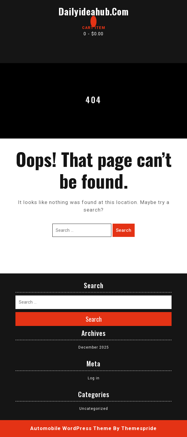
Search (123, 230)
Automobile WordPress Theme (71, 428)
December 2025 (93, 347)
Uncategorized (93, 409)
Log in (94, 378)
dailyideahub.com (93, 11)
